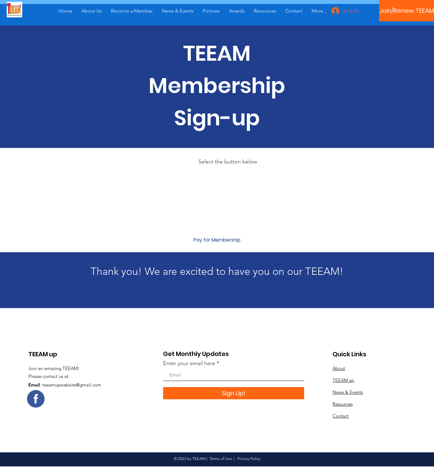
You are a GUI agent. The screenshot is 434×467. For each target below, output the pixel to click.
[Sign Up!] (233, 393)
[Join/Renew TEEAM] (406, 10)
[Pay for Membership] (217, 240)
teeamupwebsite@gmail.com (71, 385)
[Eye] (35, 398)
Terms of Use (220, 458)
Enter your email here (189, 363)
